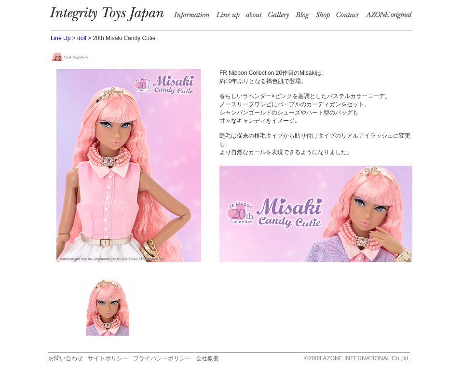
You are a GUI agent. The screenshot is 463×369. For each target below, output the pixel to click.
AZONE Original (389, 17)
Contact (350, 17)
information (194, 17)
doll (81, 38)
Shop (325, 17)
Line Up (60, 38)
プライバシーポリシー (162, 358)
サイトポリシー (108, 358)
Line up (230, 17)
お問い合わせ (65, 358)
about (256, 17)
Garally (281, 17)
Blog (305, 17)
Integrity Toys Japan (111, 17)
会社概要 (207, 358)
